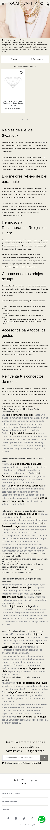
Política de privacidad (32, 763)
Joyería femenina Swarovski (32, 704)
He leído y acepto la (23, 763)
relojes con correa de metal (12, 261)
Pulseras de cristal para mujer (30, 538)
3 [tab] (27, 783)
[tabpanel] (25, 780)
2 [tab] (25, 783)
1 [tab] (22, 783)
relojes (42, 142)
